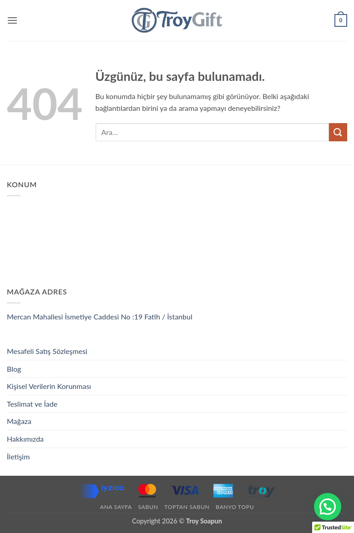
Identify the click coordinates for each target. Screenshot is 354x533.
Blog (14, 368)
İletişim (18, 456)
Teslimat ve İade (32, 403)
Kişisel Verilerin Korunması (49, 386)
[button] (12, 20)
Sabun (148, 506)
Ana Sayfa (116, 506)
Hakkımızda (25, 438)
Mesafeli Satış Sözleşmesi (47, 351)
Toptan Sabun (186, 506)
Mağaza (19, 421)
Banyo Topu (235, 506)
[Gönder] (338, 132)
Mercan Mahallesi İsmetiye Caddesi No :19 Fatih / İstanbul (99, 316)
